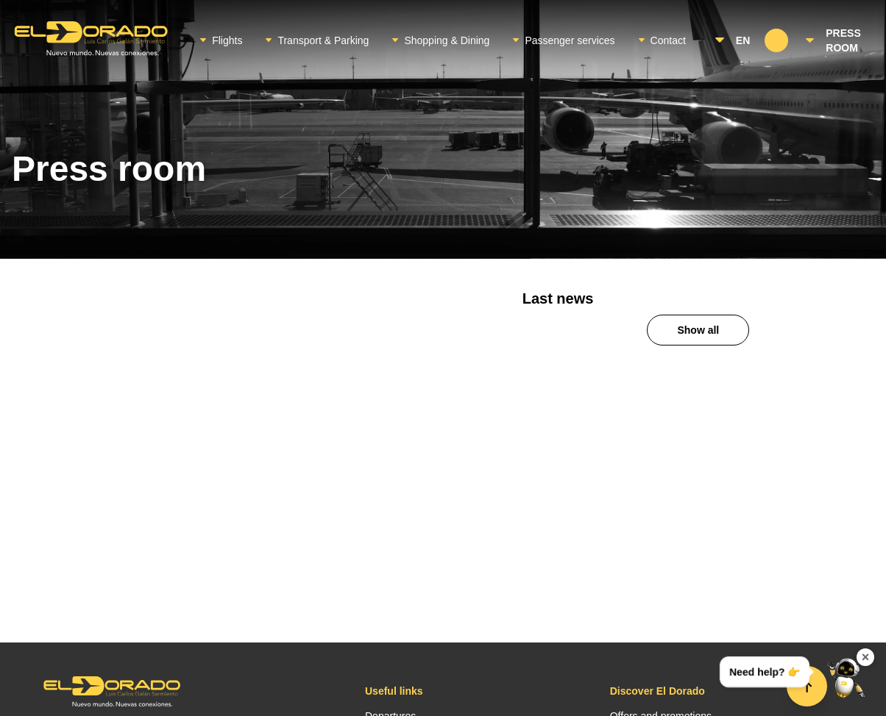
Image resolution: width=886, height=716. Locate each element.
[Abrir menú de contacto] (846, 676)
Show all (698, 330)
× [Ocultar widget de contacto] (866, 657)
